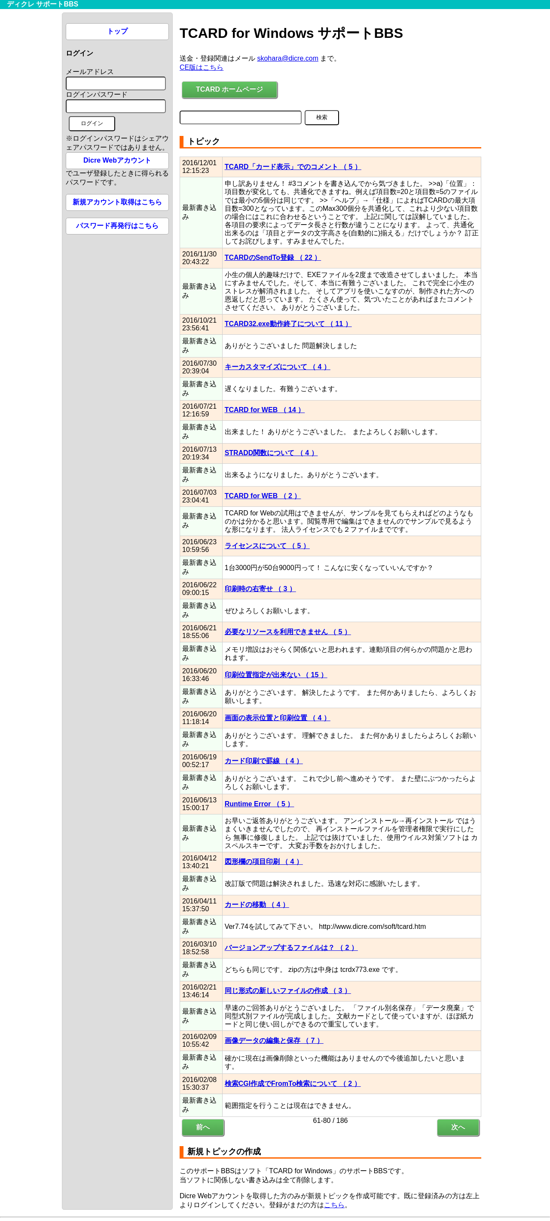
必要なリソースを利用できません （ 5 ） (288, 631)
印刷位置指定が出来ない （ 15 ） (276, 674)
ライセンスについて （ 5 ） (267, 545)
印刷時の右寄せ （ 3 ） (260, 588)
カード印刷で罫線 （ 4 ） (264, 761)
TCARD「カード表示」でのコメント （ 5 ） (293, 166)
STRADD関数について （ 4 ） (271, 452)
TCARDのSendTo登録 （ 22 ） (273, 257)
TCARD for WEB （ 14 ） (265, 409)
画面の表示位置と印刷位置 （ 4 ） (277, 718)
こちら (334, 1205)
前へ (203, 1127)
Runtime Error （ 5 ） (259, 804)
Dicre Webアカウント (117, 160)
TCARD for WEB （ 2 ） (263, 496)
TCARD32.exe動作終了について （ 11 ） (288, 323)
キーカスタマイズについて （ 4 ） (277, 366)
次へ (458, 1127)
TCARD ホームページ (229, 89)
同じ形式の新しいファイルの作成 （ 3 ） (288, 990)
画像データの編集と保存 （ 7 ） (274, 1040)
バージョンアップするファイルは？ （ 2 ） (291, 947)
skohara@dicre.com (287, 58)
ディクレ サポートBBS (42, 4)
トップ (117, 31)
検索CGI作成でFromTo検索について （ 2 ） (293, 1083)
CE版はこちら (201, 67)
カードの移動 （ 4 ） (257, 904)
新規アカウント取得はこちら (117, 202)
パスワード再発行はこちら (117, 225)
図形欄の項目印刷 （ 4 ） (264, 861)
